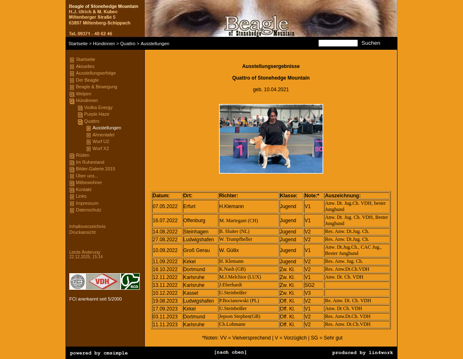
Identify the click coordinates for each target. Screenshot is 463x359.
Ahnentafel (104, 134)
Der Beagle (87, 80)
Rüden (82, 155)
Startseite (78, 43)
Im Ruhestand (90, 162)
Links (81, 196)
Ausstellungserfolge (96, 72)
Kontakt (83, 189)
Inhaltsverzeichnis (87, 226)
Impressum (87, 203)
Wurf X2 (101, 148)
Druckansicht (82, 232)
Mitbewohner (89, 182)
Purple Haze (97, 114)
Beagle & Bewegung (96, 86)
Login (74, 243)
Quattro (128, 43)
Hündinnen (104, 43)
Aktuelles (85, 66)
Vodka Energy (98, 107)
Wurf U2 (101, 141)
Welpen (83, 93)
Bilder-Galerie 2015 (95, 168)
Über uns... (87, 175)
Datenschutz (88, 209)
